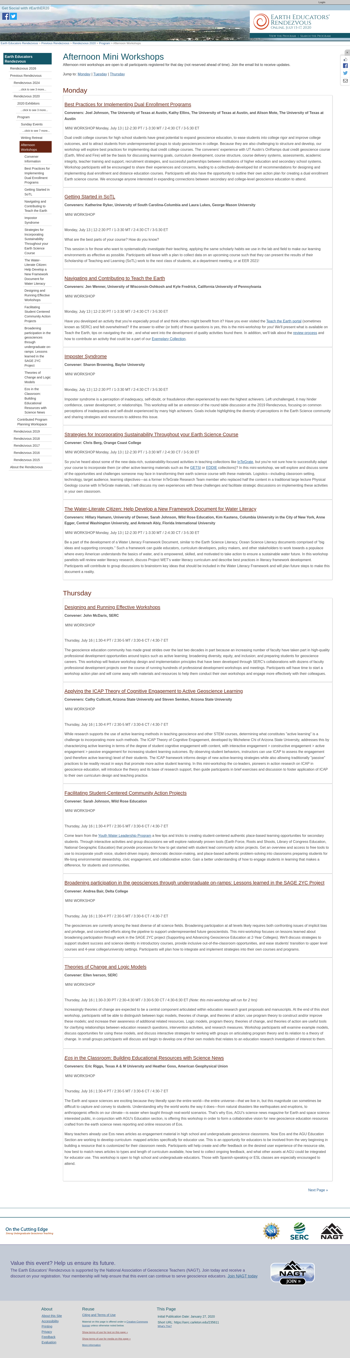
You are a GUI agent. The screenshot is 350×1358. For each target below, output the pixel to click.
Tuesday (100, 74)
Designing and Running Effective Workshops (112, 607)
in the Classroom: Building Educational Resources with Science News (144, 1058)
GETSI (195, 468)
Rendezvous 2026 (23, 68)
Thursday (117, 74)
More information (91, 1345)
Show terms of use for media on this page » (106, 1338)
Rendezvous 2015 (27, 460)
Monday (84, 74)
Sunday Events (32, 124)
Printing (47, 1326)
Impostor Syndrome (31, 220)
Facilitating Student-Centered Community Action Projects (125, 793)
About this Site (52, 1316)
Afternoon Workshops (29, 147)
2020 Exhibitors (28, 103)
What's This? (165, 1326)
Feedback (48, 1337)
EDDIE (211, 468)
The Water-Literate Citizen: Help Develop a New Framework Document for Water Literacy (160, 509)
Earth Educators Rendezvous (19, 43)
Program (104, 43)
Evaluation (49, 1342)
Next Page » (317, 1190)
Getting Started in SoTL (89, 196)
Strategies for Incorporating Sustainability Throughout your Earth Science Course (151, 434)
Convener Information (32, 159)
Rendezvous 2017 (27, 445)
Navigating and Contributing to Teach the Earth (114, 278)
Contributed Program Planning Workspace (32, 422)
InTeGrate (245, 462)
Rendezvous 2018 (27, 438)
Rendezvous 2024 (27, 83)
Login (322, 2)
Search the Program (315, 36)
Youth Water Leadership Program (124, 836)
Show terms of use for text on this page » (105, 1332)
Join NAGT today (243, 1276)
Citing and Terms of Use (99, 1315)
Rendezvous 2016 (27, 453)
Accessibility (50, 1321)
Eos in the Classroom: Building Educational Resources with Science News (35, 400)
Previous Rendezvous (55, 43)
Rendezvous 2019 (27, 431)
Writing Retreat (31, 138)
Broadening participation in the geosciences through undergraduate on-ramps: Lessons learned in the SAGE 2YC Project (194, 883)
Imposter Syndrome (85, 356)
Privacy (47, 1332)
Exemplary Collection (169, 339)
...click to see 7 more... (36, 130)
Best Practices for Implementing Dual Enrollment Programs (127, 104)
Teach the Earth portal (283, 321)
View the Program (282, 36)
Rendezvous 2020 (84, 43)
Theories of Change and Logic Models (105, 967)
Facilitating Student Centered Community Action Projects (37, 314)
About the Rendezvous (26, 467)
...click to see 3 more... (32, 89)
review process (305, 333)
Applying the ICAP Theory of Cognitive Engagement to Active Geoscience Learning (153, 691)
